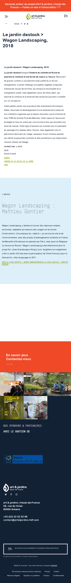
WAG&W (54, 565)
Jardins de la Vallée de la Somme (18, 161)
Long (6, 165)
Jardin (6, 158)
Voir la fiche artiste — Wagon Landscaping (21, 262)
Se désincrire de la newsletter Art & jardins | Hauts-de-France (20, 556)
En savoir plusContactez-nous (18, 359)
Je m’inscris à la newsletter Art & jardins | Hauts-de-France (32, 549)
